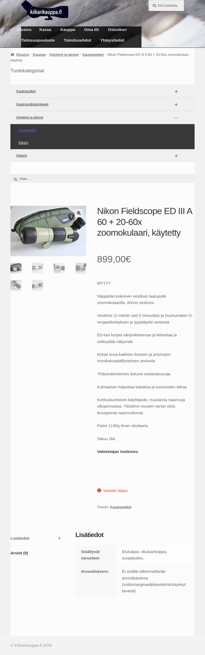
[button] (79, 213)
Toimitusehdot (77, 40)
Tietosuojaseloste (38, 40)
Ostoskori (117, 29)
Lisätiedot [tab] (19, 538)
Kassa (45, 29)
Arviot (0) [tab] (19, 553)
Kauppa (67, 29)
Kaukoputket (93, 55)
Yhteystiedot (112, 40)
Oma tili (91, 29)
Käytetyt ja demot (63, 55)
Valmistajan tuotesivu (117, 451)
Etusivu (24, 29)
